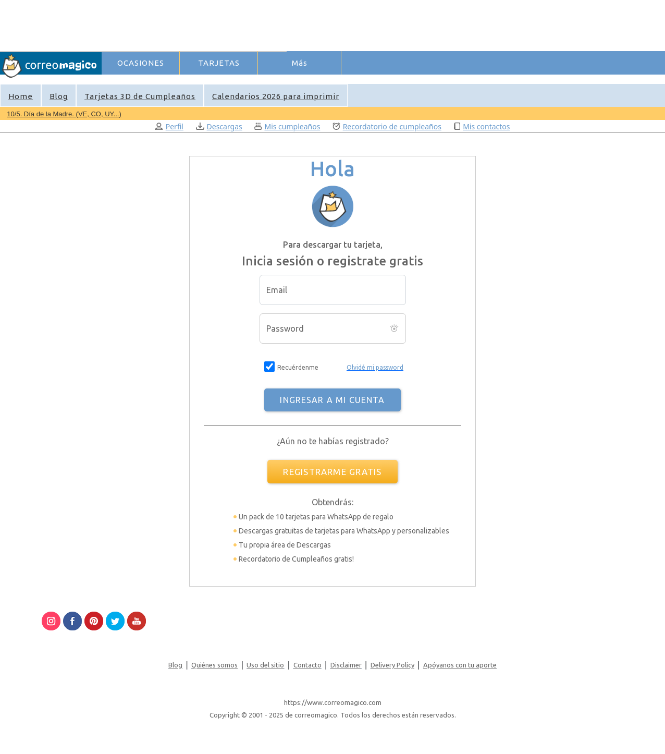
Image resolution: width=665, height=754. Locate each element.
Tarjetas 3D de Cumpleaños (139, 96)
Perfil (169, 126)
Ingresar (265, 80)
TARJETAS (219, 62)
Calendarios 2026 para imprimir (275, 96)
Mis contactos (482, 126)
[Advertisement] (292, 24)
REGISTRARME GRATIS (332, 472)
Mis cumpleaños (287, 126)
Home (20, 96)
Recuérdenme (297, 367)
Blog (59, 96)
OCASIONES (140, 62)
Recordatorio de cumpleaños (386, 126)
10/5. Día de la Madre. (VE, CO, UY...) (64, 114)
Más (299, 62)
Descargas (219, 126)
